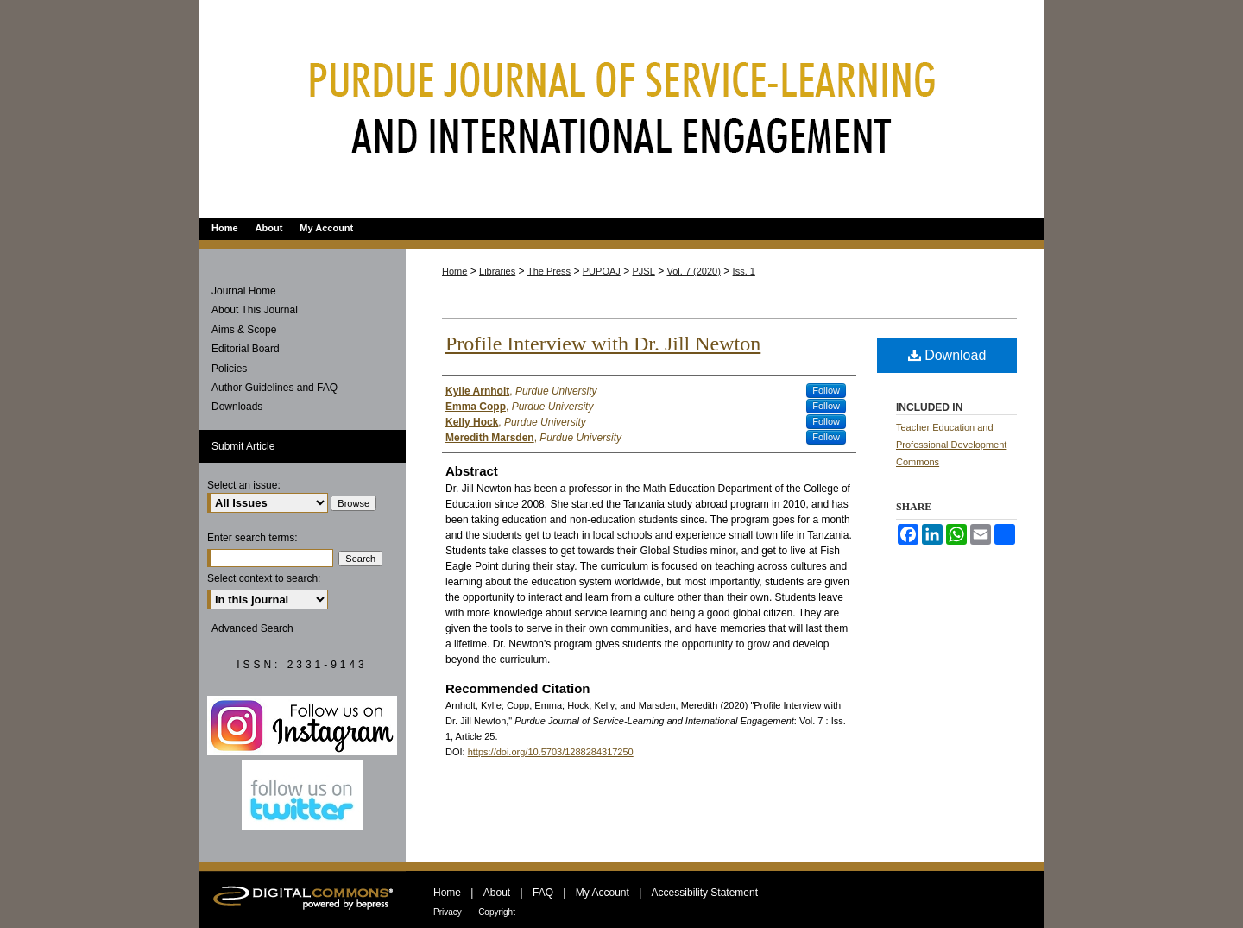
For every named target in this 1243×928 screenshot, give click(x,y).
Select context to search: (263, 578)
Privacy (447, 912)
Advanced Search (252, 628)
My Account (602, 893)
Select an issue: (244, 485)
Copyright (496, 912)
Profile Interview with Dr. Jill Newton (602, 343)
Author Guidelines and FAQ (274, 388)
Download (947, 355)
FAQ (543, 893)
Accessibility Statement (705, 893)
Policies (229, 369)
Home (454, 271)
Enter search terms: (252, 538)
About (496, 893)
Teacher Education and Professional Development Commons (951, 444)
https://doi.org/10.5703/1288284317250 (551, 752)
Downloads (236, 407)
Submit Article (242, 446)
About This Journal (254, 310)
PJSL (644, 271)
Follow (826, 390)
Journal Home (243, 291)
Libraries (497, 271)
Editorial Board (245, 349)
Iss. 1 (744, 271)
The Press (549, 271)
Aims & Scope (243, 330)
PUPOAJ (602, 271)
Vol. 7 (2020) (694, 271)
